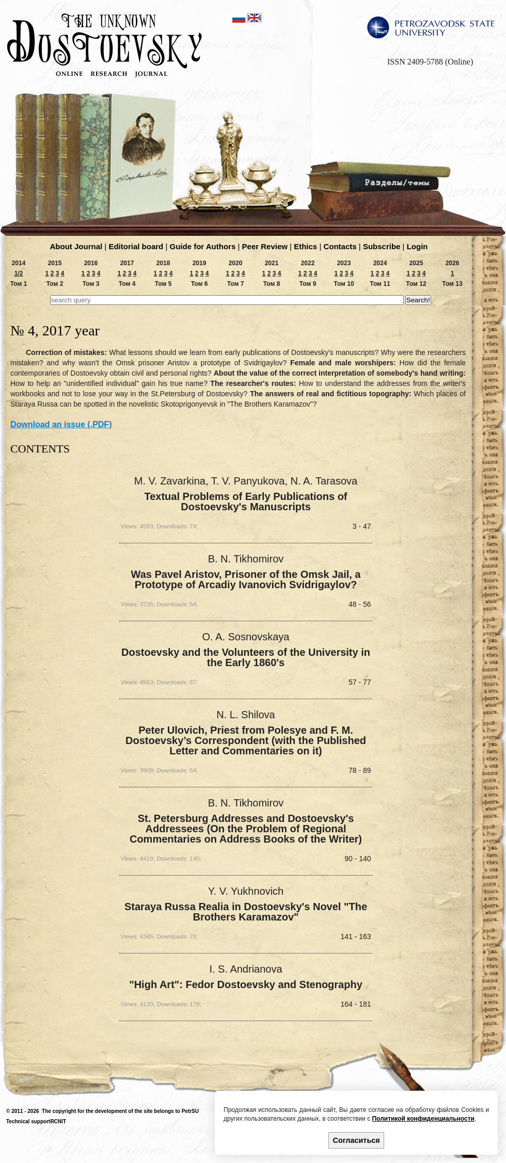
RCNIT (58, 1121)
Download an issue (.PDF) (61, 424)
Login (417, 246)
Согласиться (356, 1140)
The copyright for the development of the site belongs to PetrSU (120, 1111)
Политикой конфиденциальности (423, 1118)
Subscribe (382, 246)
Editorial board (135, 246)
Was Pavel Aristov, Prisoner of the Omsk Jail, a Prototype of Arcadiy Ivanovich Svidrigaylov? (246, 579)
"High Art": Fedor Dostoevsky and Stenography (245, 984)
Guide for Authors (203, 246)
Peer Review (265, 246)
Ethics (305, 246)
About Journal (76, 246)
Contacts (339, 246)
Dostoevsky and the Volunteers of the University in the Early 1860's (245, 657)
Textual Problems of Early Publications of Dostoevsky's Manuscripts (245, 501)
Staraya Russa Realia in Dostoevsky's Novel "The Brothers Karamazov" (245, 912)
